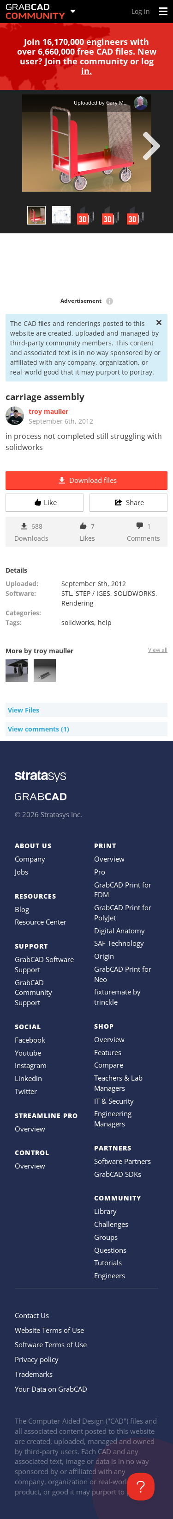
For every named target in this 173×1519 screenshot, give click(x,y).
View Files (23, 710)
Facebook (30, 1039)
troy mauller (48, 411)
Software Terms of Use (51, 1344)
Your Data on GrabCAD (51, 1389)
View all (157, 650)
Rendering (77, 603)
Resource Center (40, 921)
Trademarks (34, 1374)
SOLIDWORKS (134, 593)
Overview (30, 1128)
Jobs (21, 871)
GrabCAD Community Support (33, 992)
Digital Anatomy (119, 930)
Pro (99, 871)
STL (66, 593)
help (105, 622)
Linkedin (28, 1078)
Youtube (28, 1052)
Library (105, 1211)
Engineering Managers (112, 1118)
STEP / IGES (93, 593)
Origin (104, 956)
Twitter (26, 1091)
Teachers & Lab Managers (118, 1083)
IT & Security (114, 1101)
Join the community (86, 61)
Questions (110, 1250)
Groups (106, 1237)
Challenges (111, 1224)
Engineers (109, 1275)
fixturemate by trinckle (117, 996)
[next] (151, 146)
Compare (108, 1064)
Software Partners (122, 1161)
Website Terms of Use (49, 1330)
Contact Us (32, 1315)
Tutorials (108, 1262)
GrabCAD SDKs (117, 1174)
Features (107, 1052)
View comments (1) (38, 729)
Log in (140, 11)
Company (30, 858)
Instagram (31, 1065)
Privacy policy (37, 1359)
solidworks (77, 622)
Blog (22, 909)
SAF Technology (119, 943)
